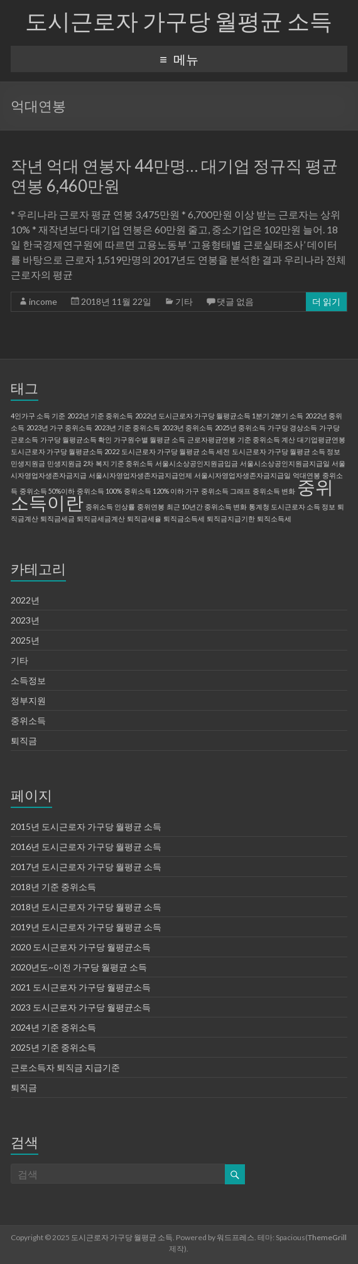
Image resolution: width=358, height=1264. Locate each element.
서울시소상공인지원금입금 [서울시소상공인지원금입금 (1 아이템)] (196, 463)
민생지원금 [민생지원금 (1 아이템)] (28, 463)
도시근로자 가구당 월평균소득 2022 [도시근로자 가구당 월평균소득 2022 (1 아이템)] (65, 451)
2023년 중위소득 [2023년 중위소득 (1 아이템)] (187, 427)
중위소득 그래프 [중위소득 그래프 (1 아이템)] (226, 491)
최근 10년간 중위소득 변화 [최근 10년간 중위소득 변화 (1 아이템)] (206, 506)
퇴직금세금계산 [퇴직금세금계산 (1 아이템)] (101, 518)
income (43, 301)
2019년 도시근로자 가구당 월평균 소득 (86, 926)
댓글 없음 (235, 301)
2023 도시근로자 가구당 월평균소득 (81, 1007)
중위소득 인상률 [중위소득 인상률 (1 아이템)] (110, 506)
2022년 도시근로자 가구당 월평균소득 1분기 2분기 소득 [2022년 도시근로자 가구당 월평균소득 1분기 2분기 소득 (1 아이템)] (219, 416)
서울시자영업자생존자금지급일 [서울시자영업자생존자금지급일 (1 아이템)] (242, 475)
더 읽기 (326, 301)
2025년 (25, 640)
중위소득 (28, 720)
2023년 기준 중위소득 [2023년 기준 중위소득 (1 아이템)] (127, 427)
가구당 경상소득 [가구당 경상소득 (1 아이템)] (292, 427)
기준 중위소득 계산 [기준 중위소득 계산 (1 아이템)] (266, 439)
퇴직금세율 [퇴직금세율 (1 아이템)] (144, 518)
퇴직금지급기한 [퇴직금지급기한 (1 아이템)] (231, 518)
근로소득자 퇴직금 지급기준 (65, 1067)
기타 (184, 301)
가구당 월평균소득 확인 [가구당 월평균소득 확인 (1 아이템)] (76, 439)
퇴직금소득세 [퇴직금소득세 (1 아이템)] (184, 518)
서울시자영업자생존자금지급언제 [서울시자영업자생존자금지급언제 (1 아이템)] (140, 475)
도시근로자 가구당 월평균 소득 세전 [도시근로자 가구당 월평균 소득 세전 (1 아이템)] (175, 451)
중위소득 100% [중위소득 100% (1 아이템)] (99, 491)
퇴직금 (24, 740)
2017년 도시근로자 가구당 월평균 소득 (86, 866)
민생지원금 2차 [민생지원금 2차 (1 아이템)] (70, 463)
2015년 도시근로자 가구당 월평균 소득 (86, 826)
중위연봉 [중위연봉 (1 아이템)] (151, 506)
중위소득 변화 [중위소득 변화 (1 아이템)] (273, 491)
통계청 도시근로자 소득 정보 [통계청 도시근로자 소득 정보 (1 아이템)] (292, 506)
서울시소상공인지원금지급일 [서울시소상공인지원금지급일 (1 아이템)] (285, 463)
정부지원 (28, 700)
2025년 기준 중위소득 (53, 1047)
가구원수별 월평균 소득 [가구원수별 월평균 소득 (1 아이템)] (149, 439)
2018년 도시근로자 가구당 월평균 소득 (86, 906)
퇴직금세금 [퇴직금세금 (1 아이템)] (57, 518)
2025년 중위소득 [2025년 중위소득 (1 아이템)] (240, 427)
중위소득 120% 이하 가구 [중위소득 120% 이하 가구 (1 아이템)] (161, 491)
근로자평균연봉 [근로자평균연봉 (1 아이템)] (211, 439)
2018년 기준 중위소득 (53, 886)
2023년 (25, 620)
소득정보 (28, 680)
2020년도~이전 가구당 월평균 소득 (79, 967)
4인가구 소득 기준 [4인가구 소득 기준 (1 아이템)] (38, 416)
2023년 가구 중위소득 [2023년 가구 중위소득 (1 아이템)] (59, 427)
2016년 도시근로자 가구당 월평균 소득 (86, 846)
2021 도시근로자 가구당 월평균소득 (81, 987)
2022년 (25, 600)
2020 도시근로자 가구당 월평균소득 (81, 947)
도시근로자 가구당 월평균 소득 (178, 21)
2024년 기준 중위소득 (53, 1027)
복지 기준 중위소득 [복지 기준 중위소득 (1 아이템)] (124, 463)
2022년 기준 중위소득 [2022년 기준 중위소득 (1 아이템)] (100, 416)
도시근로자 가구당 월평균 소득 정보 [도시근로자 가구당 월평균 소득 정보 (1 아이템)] (286, 451)
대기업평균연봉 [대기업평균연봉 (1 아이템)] (321, 439)
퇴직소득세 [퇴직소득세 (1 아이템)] (274, 518)
